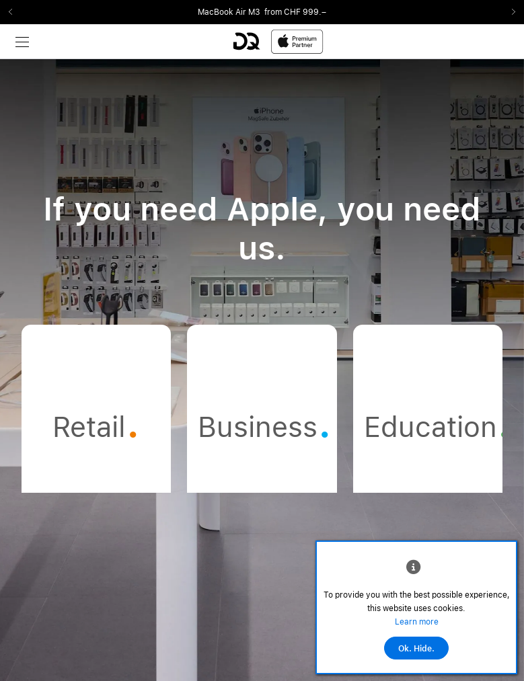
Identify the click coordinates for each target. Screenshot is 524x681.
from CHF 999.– (295, 12)
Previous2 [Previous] (15, 12)
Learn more (417, 622)
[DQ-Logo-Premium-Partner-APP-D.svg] (278, 41)
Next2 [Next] (509, 12)
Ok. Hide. (416, 648)
